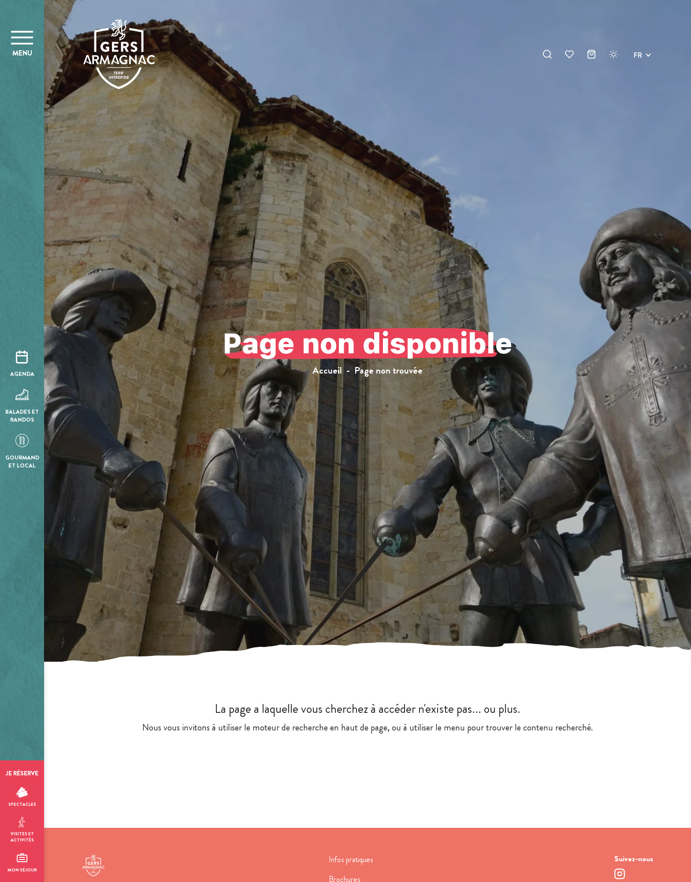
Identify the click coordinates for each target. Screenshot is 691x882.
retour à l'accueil (368, 761)
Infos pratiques (351, 859)
